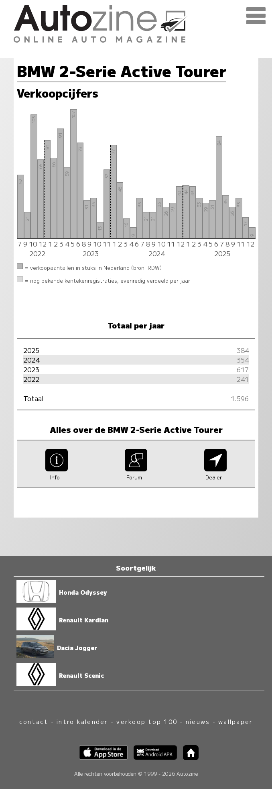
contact (34, 721)
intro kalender (82, 721)
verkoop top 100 (146, 721)
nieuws (198, 721)
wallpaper (235, 721)
